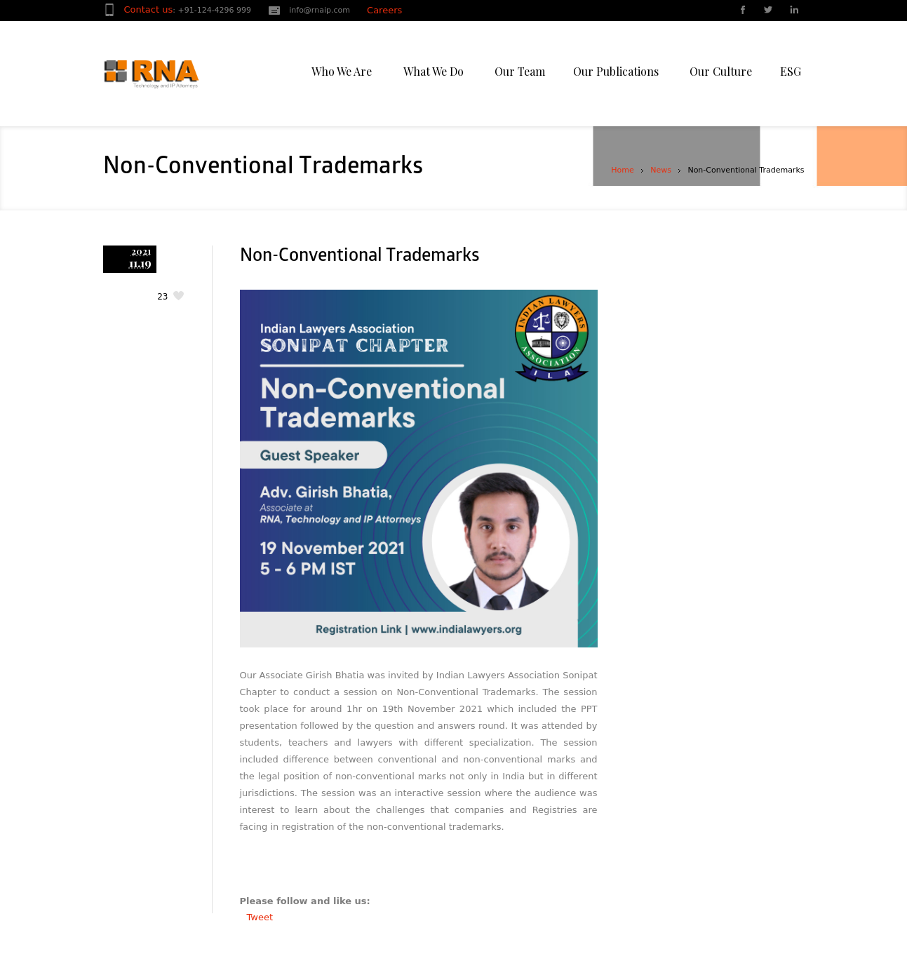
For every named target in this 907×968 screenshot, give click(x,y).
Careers (384, 10)
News (660, 170)
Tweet (260, 917)
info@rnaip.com (319, 10)
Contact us (148, 9)
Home (622, 170)
